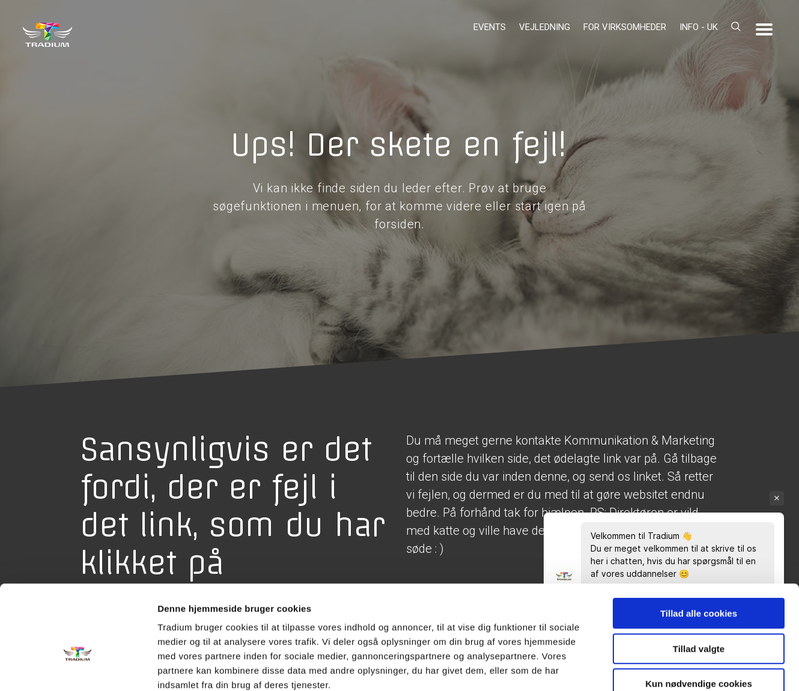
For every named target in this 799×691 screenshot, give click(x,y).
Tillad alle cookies (698, 544)
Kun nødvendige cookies (698, 614)
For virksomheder (624, 27)
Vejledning (544, 27)
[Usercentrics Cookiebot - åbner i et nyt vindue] (77, 668)
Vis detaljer (624, 667)
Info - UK (698, 27)
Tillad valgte (699, 579)
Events (489, 27)
